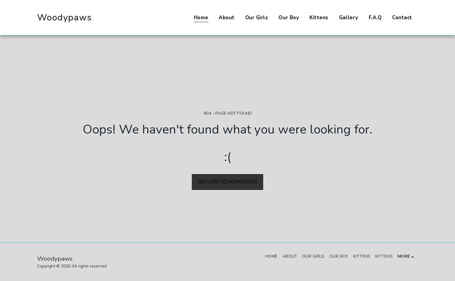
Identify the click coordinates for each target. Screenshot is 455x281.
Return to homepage (227, 181)
